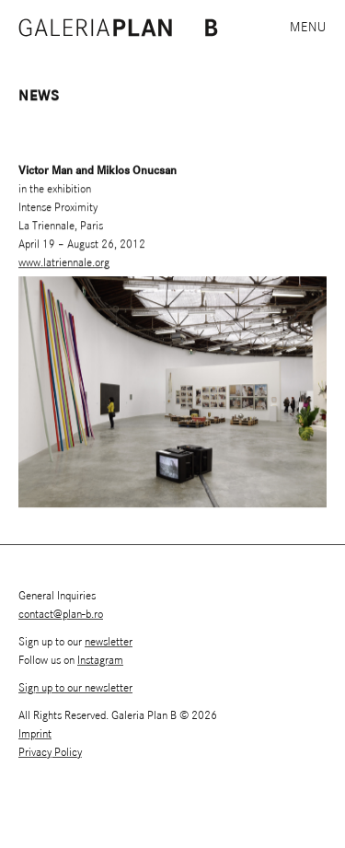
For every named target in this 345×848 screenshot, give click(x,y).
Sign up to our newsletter (75, 688)
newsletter (108, 642)
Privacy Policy (50, 753)
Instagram (100, 661)
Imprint (35, 734)
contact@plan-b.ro (60, 615)
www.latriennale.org (63, 263)
